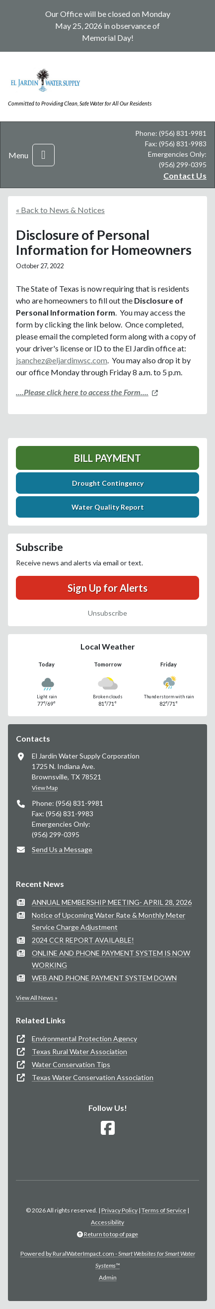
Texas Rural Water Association (79, 1051)
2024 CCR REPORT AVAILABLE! (83, 940)
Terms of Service (164, 1210)
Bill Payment (107, 458)
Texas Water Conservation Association (92, 1077)
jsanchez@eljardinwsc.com (61, 360)
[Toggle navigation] (43, 155)
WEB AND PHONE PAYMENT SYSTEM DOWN (104, 978)
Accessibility (107, 1222)
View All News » (37, 997)
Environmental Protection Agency (84, 1038)
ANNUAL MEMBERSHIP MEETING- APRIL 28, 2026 (112, 902)
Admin (108, 1277)
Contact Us (185, 175)
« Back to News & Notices (60, 210)
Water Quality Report (108, 507)
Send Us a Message (62, 849)
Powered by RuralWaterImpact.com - (107, 1259)
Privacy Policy (119, 1210)
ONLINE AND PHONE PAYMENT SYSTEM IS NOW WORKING (111, 959)
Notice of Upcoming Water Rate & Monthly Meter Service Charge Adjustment (108, 921)
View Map (45, 787)
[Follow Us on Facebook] (108, 1128)
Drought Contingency (107, 483)
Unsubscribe (107, 613)
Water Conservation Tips (71, 1064)
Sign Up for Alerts (107, 588)
